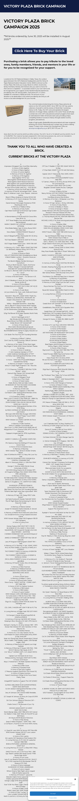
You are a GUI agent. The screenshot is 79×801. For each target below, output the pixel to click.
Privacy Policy (53, 797)
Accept (53, 793)
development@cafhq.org (37, 128)
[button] (75, 779)
